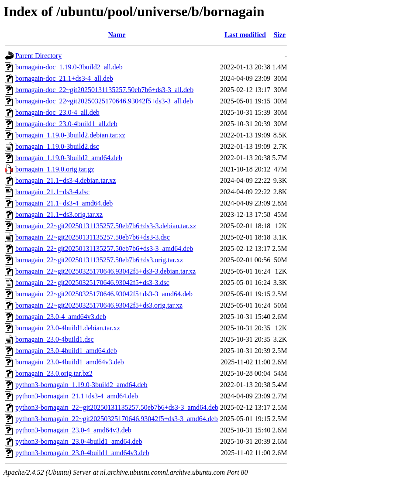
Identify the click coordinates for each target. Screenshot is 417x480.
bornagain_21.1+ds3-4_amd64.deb (64, 203)
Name (117, 34)
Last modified (245, 34)
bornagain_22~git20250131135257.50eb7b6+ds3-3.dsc (92, 237)
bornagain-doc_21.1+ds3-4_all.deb (64, 78)
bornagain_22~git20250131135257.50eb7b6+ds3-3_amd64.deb (104, 248)
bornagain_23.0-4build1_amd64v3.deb (69, 362)
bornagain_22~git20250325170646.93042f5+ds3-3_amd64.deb (104, 294)
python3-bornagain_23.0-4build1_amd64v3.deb (82, 452)
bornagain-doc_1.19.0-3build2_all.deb (69, 67)
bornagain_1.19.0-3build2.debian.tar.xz (70, 135)
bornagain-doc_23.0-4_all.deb (57, 112)
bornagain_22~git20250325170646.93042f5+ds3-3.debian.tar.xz (105, 271)
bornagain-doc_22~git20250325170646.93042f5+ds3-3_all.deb (104, 101)
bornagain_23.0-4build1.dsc (54, 339)
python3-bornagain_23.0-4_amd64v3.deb (73, 430)
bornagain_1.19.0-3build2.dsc (57, 146)
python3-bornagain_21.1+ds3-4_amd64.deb (76, 396)
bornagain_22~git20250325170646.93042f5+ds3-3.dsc (92, 282)
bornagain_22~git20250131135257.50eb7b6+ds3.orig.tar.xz (99, 260)
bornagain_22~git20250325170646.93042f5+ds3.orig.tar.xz (99, 305)
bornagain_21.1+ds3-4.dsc (52, 191)
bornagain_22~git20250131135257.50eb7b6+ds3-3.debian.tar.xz (105, 226)
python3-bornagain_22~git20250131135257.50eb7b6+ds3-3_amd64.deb (116, 407)
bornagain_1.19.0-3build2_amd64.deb (68, 157)
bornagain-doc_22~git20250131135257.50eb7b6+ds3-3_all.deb (104, 89)
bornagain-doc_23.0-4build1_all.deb (66, 123)
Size (279, 34)
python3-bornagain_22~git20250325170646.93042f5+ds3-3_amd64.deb (116, 418)
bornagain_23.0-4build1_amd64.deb (66, 350)
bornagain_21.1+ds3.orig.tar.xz (59, 214)
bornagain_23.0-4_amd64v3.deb (60, 316)
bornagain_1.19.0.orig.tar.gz (54, 169)
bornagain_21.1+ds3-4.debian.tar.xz (65, 180)
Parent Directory (38, 55)
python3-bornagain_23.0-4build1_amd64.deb (78, 441)
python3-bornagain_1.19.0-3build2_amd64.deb (81, 384)
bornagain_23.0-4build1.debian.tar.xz (67, 328)
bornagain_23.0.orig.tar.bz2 (54, 373)
